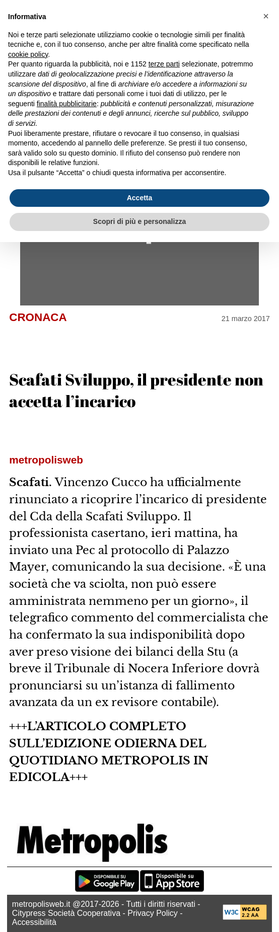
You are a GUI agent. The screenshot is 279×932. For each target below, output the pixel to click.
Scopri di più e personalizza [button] (139, 221)
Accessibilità (34, 922)
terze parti (164, 64)
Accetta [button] (140, 198)
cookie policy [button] (28, 54)
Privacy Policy (152, 913)
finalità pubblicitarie (67, 104)
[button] (266, 16)
